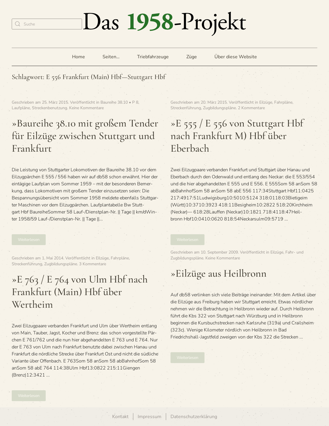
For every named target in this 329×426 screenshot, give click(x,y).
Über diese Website (235, 57)
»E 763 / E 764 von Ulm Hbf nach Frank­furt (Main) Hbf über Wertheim (80, 292)
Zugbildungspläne (219, 108)
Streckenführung (186, 108)
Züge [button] (191, 57)
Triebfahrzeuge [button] (153, 57)
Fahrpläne (283, 102)
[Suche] (47, 23)
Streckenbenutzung (49, 108)
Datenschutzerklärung (194, 416)
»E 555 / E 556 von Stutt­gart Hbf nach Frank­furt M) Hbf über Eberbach (237, 136)
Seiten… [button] (111, 57)
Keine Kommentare (86, 108)
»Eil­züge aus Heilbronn (219, 273)
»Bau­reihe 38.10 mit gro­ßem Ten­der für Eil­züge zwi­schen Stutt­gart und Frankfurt (85, 136)
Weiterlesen (29, 239)
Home (78, 57)
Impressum (149, 416)
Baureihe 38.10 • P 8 (119, 102)
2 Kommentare (251, 108)
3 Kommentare (92, 264)
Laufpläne (21, 108)
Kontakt (120, 416)
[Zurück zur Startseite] (164, 24)
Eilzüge (265, 102)
